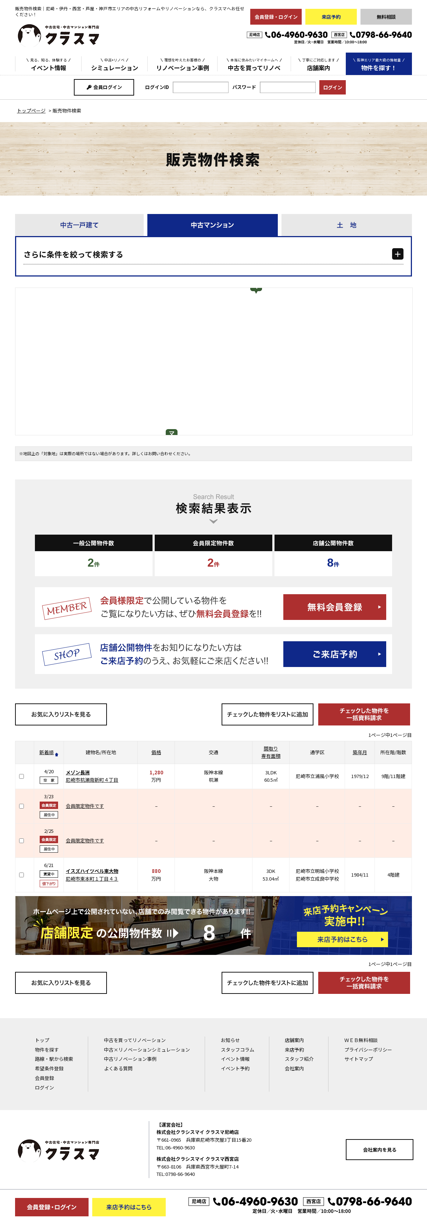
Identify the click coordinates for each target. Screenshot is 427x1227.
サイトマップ (358, 1058)
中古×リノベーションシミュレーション (147, 1049)
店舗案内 (319, 64)
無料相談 (386, 16)
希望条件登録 (49, 1068)
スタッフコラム (237, 1049)
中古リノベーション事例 (130, 1058)
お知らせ (230, 1040)
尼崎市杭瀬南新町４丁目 (92, 779)
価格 (156, 752)
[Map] (213, 361)
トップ (42, 1040)
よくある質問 (118, 1068)
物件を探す (47, 1049)
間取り (271, 748)
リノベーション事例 (182, 64)
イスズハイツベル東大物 (92, 870)
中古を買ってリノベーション (135, 1040)
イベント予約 (235, 1068)
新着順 (46, 752)
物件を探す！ (378, 64)
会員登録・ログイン (276, 16)
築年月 (360, 752)
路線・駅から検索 (54, 1058)
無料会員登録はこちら (213, 607)
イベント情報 (48, 64)
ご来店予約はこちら (213, 654)
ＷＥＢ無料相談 (361, 1040)
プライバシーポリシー (368, 1049)
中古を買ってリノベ (254, 64)
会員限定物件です (85, 805)
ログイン (44, 1087)
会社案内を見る (379, 1149)
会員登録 (44, 1077)
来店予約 (331, 16)
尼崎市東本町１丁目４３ (92, 878)
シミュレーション (114, 64)
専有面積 (270, 755)
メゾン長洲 (78, 772)
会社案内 (294, 1068)
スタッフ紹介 (299, 1058)
